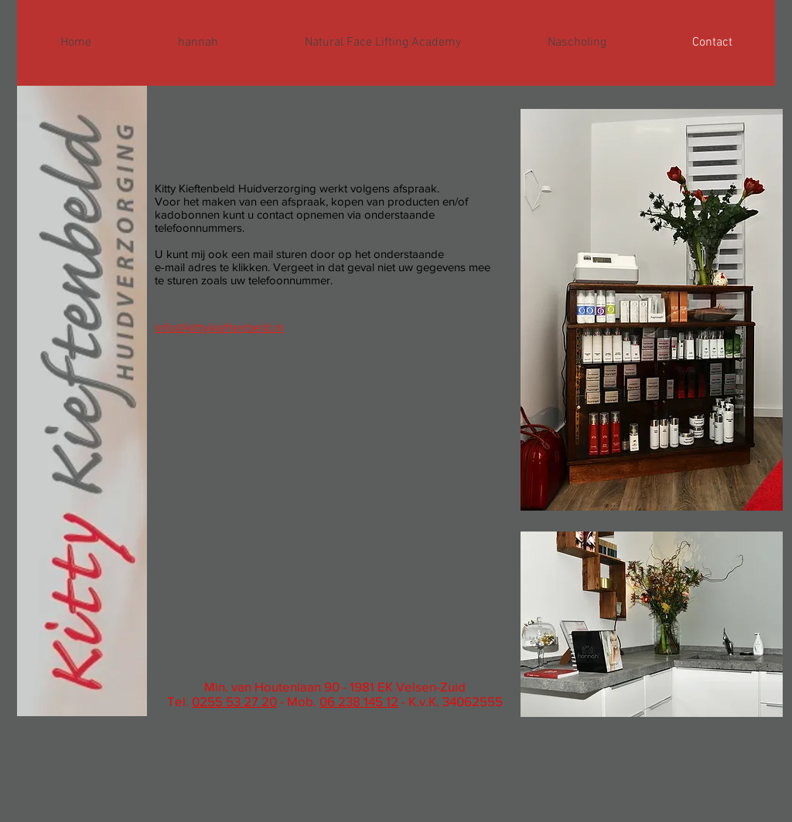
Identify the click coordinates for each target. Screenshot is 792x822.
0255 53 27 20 (234, 701)
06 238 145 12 (358, 701)
